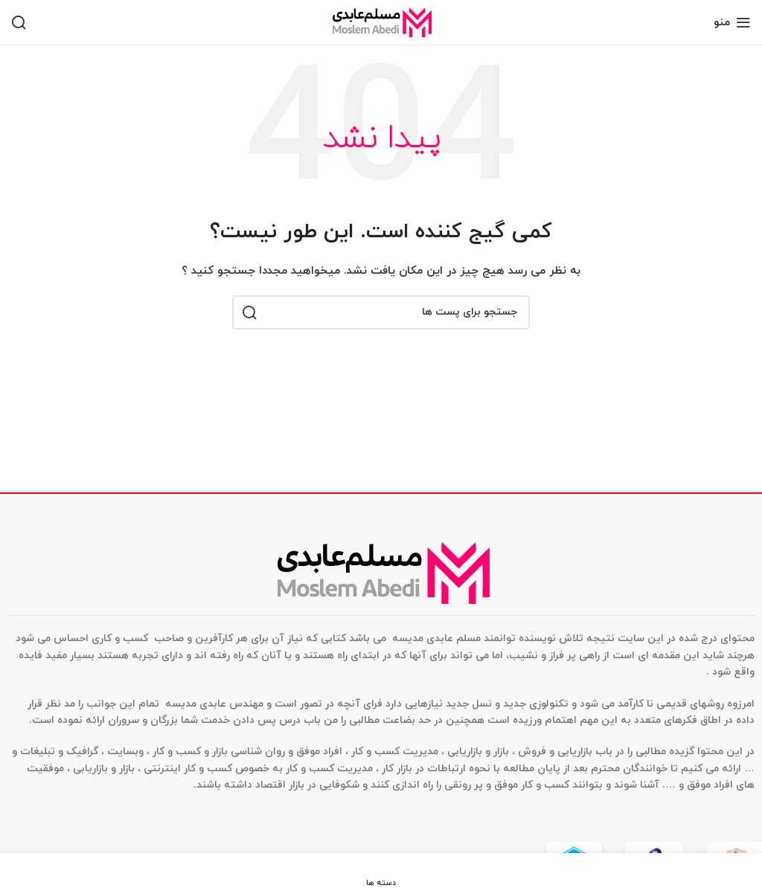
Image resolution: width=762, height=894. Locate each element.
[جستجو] (18, 22)
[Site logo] (381, 21)
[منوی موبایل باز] (732, 22)
